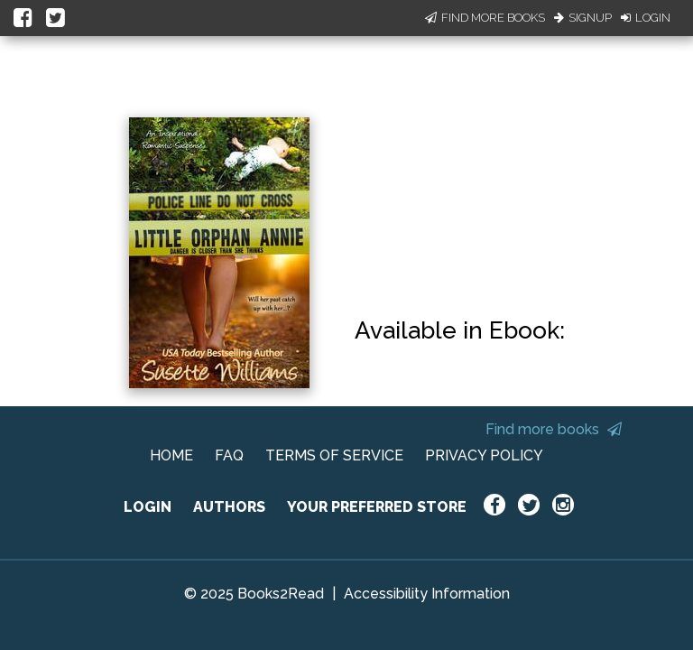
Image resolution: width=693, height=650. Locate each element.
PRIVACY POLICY (484, 455)
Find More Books (485, 17)
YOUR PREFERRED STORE (377, 506)
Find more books (553, 429)
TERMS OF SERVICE (334, 455)
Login (645, 17)
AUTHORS (229, 506)
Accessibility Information (427, 593)
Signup (583, 17)
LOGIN (147, 506)
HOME (171, 455)
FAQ (229, 455)
